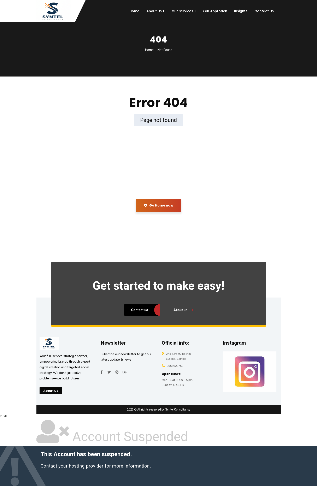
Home (149, 50)
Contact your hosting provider (72, 466)
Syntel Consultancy (177, 409)
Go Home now (158, 205)
